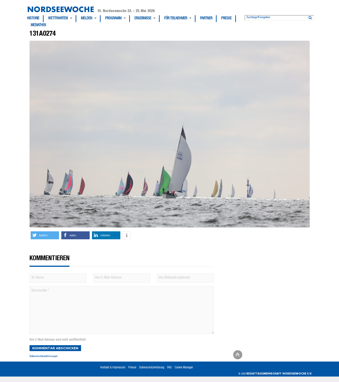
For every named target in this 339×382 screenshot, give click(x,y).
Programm (113, 18)
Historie (33, 18)
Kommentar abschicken (55, 348)
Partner (206, 18)
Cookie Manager (184, 367)
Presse (226, 18)
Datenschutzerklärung (151, 367)
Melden (86, 18)
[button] (45, 235)
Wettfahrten (58, 18)
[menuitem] (35, 18)
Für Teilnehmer (175, 18)
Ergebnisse (142, 18)
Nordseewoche (60, 9)
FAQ (169, 367)
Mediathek (38, 25)
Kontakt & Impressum (112, 367)
